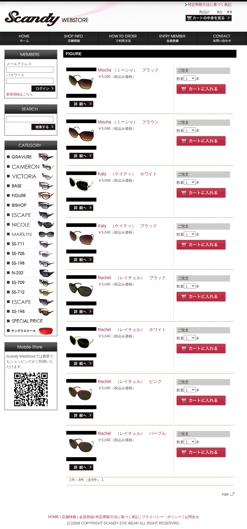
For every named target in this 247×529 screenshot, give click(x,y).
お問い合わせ (222, 38)
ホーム (24, 38)
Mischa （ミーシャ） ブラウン (128, 122)
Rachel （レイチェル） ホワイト (132, 329)
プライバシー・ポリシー (162, 517)
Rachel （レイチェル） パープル (132, 433)
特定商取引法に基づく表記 (209, 4)
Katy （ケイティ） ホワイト (127, 173)
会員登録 (173, 38)
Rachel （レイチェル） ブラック (132, 277)
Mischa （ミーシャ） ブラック (128, 70)
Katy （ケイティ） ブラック (127, 225)
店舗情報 (74, 38)
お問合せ (192, 517)
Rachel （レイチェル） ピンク (130, 381)
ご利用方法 (123, 38)
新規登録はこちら (19, 94)
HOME (53, 517)
